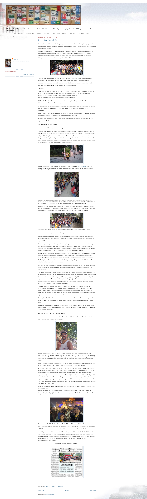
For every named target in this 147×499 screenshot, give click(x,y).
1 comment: (59, 486)
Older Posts (93, 490)
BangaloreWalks (82, 166)
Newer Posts (41, 490)
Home (67, 490)
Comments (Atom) (50, 494)
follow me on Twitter (28, 74)
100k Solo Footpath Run (49, 40)
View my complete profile (20, 61)
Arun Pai (45, 83)
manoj (16, 59)
